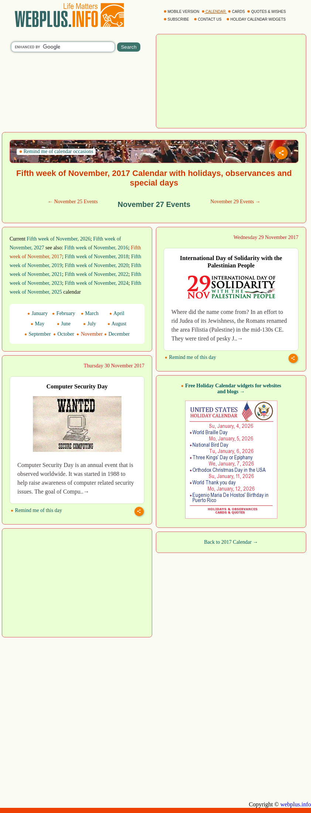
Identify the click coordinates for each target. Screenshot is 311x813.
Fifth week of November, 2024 (96, 283)
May (37, 323)
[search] (63, 47)
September (37, 334)
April (116, 313)
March (90, 313)
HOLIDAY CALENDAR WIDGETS (256, 19)
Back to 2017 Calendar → (231, 542)
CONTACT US (208, 19)
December (117, 334)
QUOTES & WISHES (267, 12)
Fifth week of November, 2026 (58, 239)
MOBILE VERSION (182, 12)
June (64, 323)
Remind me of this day (190, 357)
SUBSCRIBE (177, 19)
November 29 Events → (235, 201)
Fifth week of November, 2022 (96, 274)
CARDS (237, 12)
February (63, 313)
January (37, 313)
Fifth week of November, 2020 (96, 265)
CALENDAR (214, 12)
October (63, 334)
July (89, 323)
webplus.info (295, 804)
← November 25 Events (73, 201)
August (116, 323)
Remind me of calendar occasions (56, 151)
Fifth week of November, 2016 (96, 247)
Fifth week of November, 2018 (96, 256)
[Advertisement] (231, 80)
